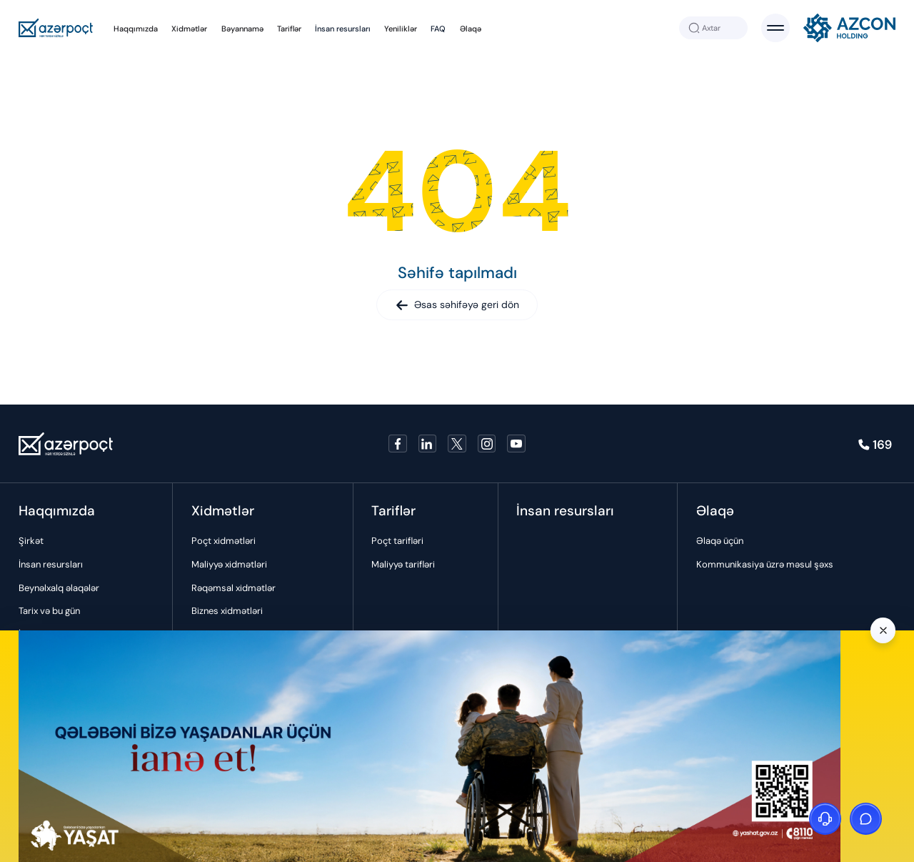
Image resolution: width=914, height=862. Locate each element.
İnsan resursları (343, 29)
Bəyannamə (242, 29)
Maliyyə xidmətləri (229, 564)
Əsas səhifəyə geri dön (457, 304)
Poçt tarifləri (397, 541)
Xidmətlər (189, 29)
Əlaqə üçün (719, 541)
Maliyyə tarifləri (403, 564)
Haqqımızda (136, 29)
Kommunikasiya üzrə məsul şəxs (764, 564)
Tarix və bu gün (49, 611)
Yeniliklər (400, 29)
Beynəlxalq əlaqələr (59, 588)
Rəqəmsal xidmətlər (233, 588)
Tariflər (289, 29)
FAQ (438, 29)
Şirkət (31, 541)
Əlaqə (470, 29)
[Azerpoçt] (56, 28)
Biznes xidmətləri (227, 611)
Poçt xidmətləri (223, 541)
